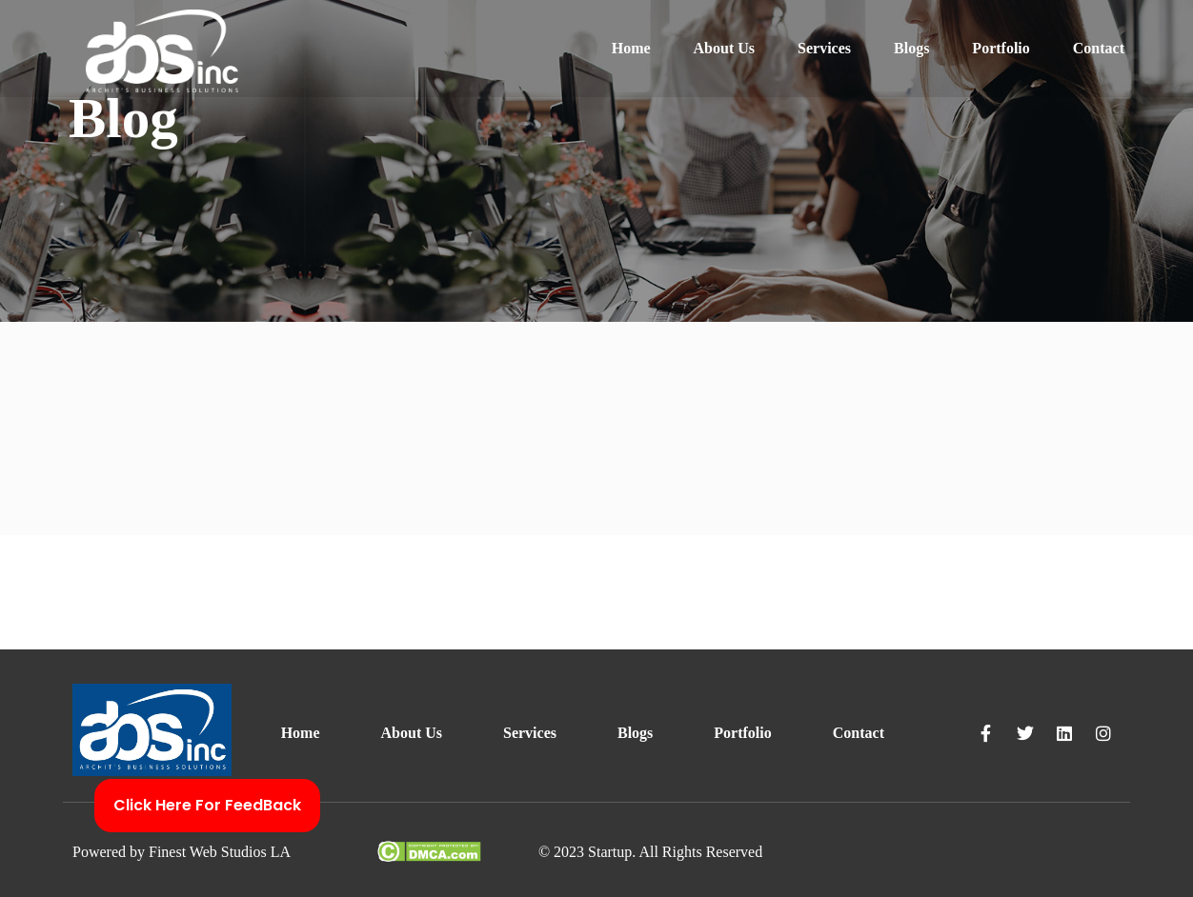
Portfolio (1000, 48)
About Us (724, 48)
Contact (1098, 48)
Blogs (911, 48)
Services (824, 48)
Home (631, 48)
